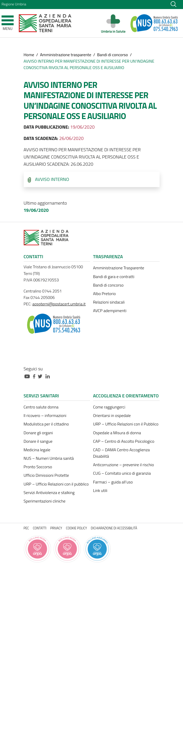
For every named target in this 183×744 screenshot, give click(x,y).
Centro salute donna (41, 407)
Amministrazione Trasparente (118, 268)
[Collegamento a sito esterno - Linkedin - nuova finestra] (49, 375)
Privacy (56, 528)
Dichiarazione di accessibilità (114, 528)
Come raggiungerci (109, 407)
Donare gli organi (38, 433)
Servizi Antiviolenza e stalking (49, 492)
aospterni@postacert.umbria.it (59, 304)
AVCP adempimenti (110, 310)
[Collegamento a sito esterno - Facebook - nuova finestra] (35, 375)
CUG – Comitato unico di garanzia (122, 473)
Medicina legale (37, 450)
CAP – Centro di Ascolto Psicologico (123, 441)
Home (29, 55)
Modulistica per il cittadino (46, 424)
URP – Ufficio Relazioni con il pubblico (56, 484)
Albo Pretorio (104, 293)
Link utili (100, 490)
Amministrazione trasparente (65, 55)
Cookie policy (76, 528)
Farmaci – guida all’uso (113, 482)
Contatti (40, 528)
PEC (26, 528)
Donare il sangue (38, 441)
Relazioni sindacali (109, 302)
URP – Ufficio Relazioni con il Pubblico (126, 424)
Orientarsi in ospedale (112, 415)
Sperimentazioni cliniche (45, 501)
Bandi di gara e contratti (113, 276)
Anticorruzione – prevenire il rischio (123, 465)
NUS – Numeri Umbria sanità (49, 458)
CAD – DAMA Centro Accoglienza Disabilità (121, 453)
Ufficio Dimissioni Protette (46, 475)
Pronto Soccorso (38, 467)
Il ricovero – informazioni (45, 415)
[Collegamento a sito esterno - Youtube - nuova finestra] (28, 375)
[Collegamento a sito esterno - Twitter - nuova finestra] (41, 375)
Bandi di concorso (112, 55)
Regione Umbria (14, 4)
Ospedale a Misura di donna (117, 433)
